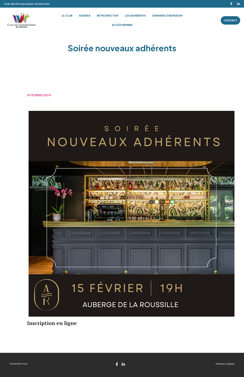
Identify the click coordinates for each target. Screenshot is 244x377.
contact (230, 20)
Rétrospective (107, 15)
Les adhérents (135, 15)
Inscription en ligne (52, 323)
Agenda (84, 15)
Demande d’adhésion (167, 15)
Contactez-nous (18, 363)
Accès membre (122, 25)
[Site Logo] (21, 20)
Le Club (67, 15)
